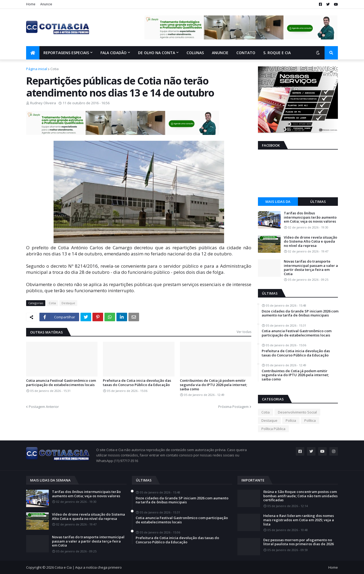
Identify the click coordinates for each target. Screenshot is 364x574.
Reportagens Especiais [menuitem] (66, 52)
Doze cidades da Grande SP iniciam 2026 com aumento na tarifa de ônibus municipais (300, 313)
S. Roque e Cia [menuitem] (277, 52)
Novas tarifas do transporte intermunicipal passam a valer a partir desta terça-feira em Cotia (311, 267)
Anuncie (46, 4)
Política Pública (273, 428)
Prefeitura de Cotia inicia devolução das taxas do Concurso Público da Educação (137, 383)
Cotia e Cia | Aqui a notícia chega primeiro (88, 567)
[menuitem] (32, 52)
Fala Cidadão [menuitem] (113, 52)
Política (310, 420)
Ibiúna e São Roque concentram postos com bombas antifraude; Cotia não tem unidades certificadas (300, 496)
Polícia (291, 420)
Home (30, 4)
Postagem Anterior (44, 406)
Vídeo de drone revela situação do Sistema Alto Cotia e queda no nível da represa (310, 241)
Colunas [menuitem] (195, 52)
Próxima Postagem (233, 406)
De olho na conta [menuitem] (156, 52)
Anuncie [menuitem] (220, 52)
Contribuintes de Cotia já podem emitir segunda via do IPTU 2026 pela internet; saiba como (213, 385)
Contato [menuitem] (245, 52)
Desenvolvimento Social (297, 412)
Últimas (318, 201)
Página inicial (36, 68)
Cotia (54, 68)
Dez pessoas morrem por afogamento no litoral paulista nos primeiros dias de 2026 (298, 542)
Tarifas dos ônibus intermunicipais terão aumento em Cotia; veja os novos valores (310, 217)
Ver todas (244, 332)
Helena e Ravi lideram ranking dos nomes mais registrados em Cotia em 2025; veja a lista (298, 520)
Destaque (68, 303)
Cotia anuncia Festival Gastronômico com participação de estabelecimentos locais (61, 383)
